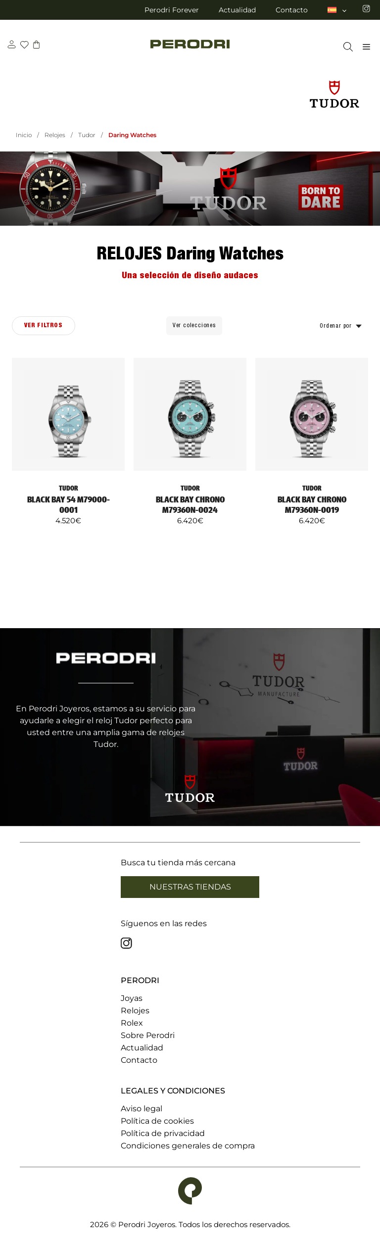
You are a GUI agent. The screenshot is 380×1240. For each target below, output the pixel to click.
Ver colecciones (194, 325)
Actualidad (237, 9)
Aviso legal (141, 1108)
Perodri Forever (171, 9)
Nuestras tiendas (190, 887)
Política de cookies (157, 1121)
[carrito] (36, 45)
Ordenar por (336, 326)
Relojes (55, 135)
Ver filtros (43, 325)
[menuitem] (338, 10)
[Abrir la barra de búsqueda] (345, 46)
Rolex (132, 1023)
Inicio (24, 135)
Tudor (86, 135)
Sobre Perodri (148, 1035)
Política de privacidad (163, 1133)
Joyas (131, 998)
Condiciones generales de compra (188, 1145)
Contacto (292, 9)
